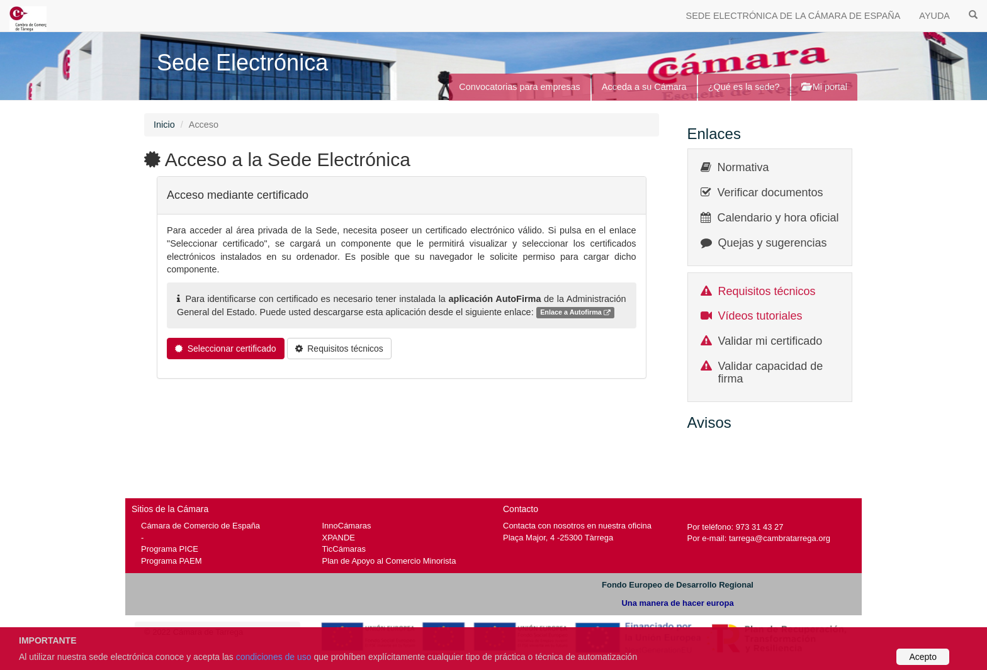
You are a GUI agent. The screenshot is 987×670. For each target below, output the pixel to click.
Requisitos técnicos (767, 291)
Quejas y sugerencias (772, 243)
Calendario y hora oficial (778, 217)
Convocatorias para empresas (519, 87)
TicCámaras (344, 549)
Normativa (743, 167)
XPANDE (338, 537)
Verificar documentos (770, 192)
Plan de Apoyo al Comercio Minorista (389, 561)
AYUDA (934, 16)
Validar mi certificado (770, 341)
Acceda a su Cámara (644, 87)
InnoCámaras (346, 525)
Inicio (164, 125)
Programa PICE (169, 549)
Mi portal (824, 87)
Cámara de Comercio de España (200, 525)
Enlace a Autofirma (575, 313)
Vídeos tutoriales (760, 316)
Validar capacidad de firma (770, 372)
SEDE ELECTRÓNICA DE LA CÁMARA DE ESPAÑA (793, 16)
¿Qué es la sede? (744, 87)
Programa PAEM (171, 561)
